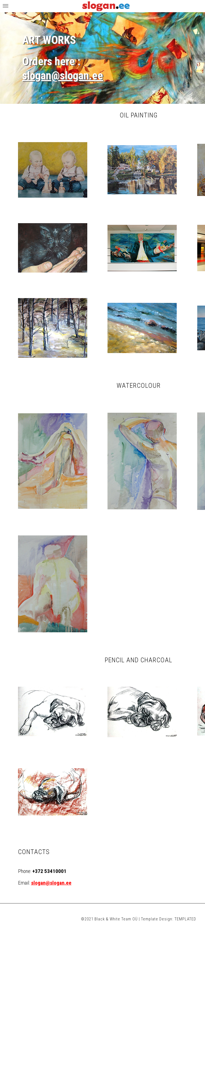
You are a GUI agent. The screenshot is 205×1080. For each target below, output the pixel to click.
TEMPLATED (185, 919)
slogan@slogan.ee (62, 75)
